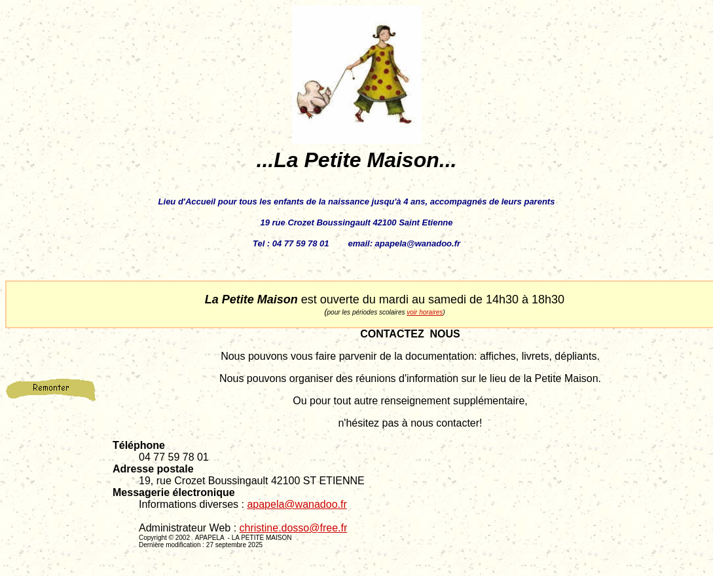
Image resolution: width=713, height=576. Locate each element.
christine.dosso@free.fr (294, 527)
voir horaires (425, 312)
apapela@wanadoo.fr (296, 504)
